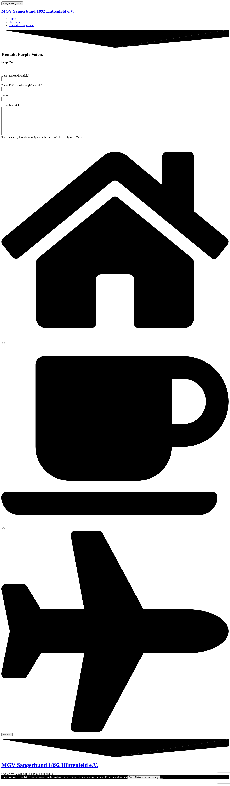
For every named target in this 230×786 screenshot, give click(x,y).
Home (12, 18)
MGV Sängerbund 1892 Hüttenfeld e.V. (37, 11)
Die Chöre (14, 21)
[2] (3, 348)
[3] (3, 534)
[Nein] (161, 783)
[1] (85, 142)
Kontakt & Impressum (21, 25)
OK (130, 782)
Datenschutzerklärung (146, 782)
